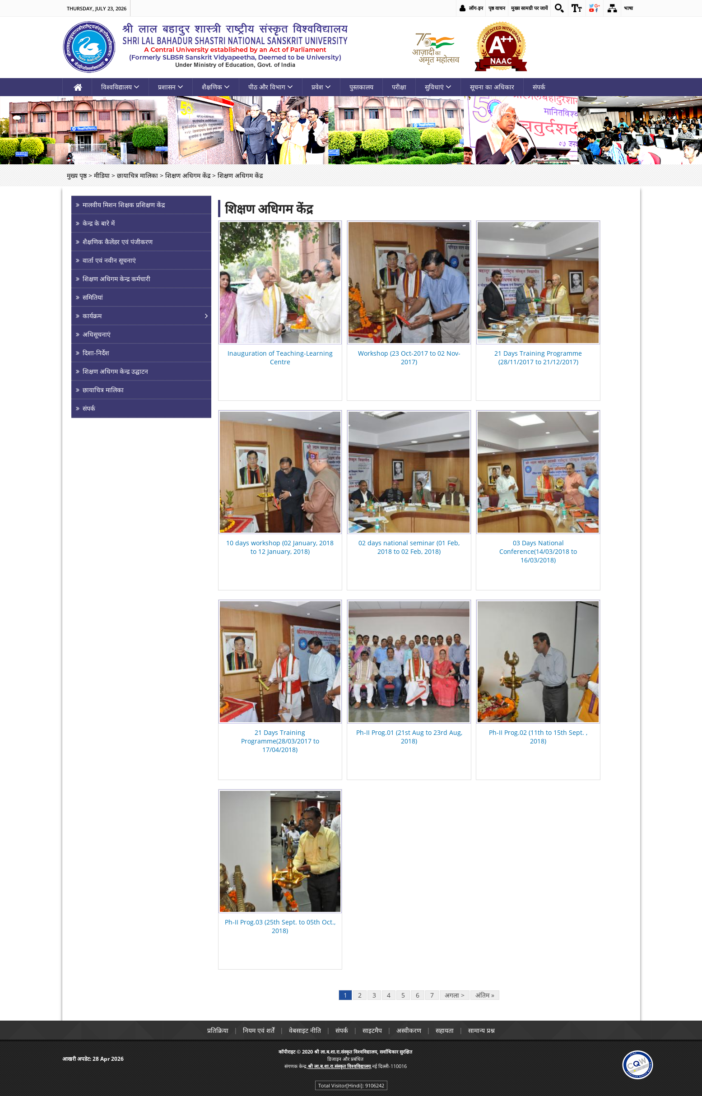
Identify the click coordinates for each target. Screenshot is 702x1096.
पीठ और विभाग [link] (270, 87)
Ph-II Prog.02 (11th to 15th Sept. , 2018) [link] (538, 736)
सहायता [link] (445, 1030)
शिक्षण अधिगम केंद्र (269, 208)
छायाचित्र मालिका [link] (137, 175)
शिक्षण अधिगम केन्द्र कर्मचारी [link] (116, 278)
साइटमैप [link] (372, 1030)
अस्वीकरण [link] (408, 1030)
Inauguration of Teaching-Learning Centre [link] (280, 357)
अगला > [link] (455, 995)
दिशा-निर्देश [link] (96, 352)
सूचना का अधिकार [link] (492, 87)
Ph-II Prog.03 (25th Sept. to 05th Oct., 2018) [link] (280, 926)
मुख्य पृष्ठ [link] (77, 175)
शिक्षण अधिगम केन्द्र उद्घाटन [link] (115, 371)
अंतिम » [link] (484, 995)
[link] (559, 8)
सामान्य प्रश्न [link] (481, 1030)
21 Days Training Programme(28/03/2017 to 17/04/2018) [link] (280, 741)
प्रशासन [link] (170, 87)
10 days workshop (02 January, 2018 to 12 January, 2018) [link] (280, 547)
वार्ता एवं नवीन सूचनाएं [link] (109, 260)
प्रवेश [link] (321, 87)
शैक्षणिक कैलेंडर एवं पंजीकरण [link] (118, 241)
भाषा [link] (628, 8)
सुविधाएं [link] (438, 87)
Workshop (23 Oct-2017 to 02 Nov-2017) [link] (409, 357)
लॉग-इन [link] (476, 8)
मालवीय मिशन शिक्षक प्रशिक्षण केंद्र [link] (124, 204)
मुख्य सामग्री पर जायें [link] (529, 8)
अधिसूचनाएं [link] (97, 334)
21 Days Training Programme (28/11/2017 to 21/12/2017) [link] (538, 357)
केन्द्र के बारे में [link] (99, 223)
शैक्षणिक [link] (216, 87)
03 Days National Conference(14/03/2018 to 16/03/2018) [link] (538, 551)
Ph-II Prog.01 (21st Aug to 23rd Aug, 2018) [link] (409, 736)
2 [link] (360, 995)
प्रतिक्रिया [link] (217, 1030)
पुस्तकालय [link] (361, 87)
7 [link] (432, 995)
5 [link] (403, 995)
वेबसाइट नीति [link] (305, 1030)
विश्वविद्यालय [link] (120, 87)
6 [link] (417, 995)
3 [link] (374, 995)
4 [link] (389, 995)
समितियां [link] (93, 297)
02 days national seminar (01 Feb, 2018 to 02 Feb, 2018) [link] (409, 547)
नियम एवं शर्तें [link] (258, 1030)
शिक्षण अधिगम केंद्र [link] (187, 175)
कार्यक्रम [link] (92, 315)
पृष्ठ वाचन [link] (496, 8)
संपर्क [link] (539, 87)
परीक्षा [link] (399, 87)
